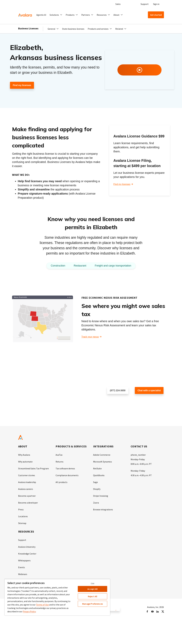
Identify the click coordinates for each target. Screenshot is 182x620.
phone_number (138, 454)
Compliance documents (67, 475)
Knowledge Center (27, 553)
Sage (95, 482)
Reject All (92, 596)
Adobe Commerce (101, 454)
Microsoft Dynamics (102, 461)
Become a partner (27, 495)
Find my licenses (22, 85)
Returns (59, 461)
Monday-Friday (138, 459)
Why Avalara (24, 454)
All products (61, 482)
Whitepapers (24, 560)
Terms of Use (42, 604)
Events (21, 567)
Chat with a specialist (149, 390)
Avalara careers (25, 489)
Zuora (96, 502)
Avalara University (26, 546)
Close (92, 583)
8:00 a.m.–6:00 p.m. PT (141, 463)
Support (145, 4)
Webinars (22, 574)
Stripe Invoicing (100, 495)
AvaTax (59, 454)
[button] (56, 15)
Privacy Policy (29, 611)
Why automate (25, 461)
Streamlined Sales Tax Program (33, 468)
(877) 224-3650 (117, 390)
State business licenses (73, 28)
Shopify (96, 489)
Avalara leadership (27, 482)
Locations (23, 516)
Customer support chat (146, 400)
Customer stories (26, 475)
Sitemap (22, 523)
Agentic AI (41, 14)
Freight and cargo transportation (113, 265)
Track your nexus (90, 337)
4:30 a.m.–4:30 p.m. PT (141, 475)
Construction (58, 265)
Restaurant (80, 265)
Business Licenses (28, 28)
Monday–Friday (138, 470)
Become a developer (28, 502)
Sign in (156, 4)
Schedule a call (115, 400)
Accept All (92, 589)
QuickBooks (99, 475)
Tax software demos (65, 468)
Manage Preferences (92, 603)
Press (21, 509)
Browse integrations (103, 509)
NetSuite (97, 468)
